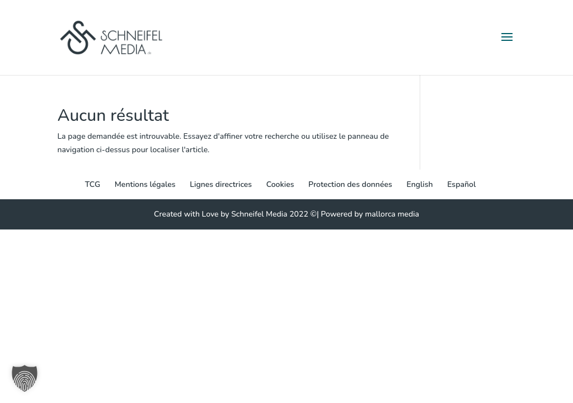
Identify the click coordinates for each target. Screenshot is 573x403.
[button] (24, 378)
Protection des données (350, 184)
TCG (92, 184)
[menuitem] (419, 184)
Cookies (280, 184)
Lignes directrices (221, 184)
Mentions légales (145, 184)
